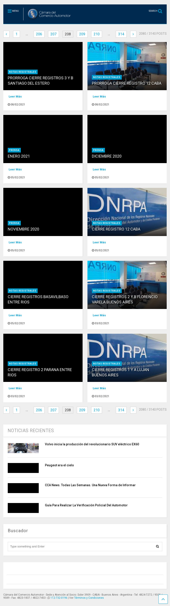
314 (121, 34)
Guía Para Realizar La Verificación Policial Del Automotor (86, 505)
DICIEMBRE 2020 (107, 156)
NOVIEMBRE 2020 (23, 229)
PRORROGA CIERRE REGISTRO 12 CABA (126, 83)
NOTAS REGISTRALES (22, 72)
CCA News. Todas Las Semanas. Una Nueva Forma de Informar (90, 485)
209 (82, 34)
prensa (14, 150)
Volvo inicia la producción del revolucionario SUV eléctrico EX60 (92, 444)
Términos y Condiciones (89, 597)
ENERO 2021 (19, 156)
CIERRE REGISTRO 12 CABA (116, 229)
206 (39, 34)
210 (97, 34)
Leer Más (15, 96)
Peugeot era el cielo (59, 465)
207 (53, 34)
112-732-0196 (58, 597)
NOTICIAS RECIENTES (31, 430)
